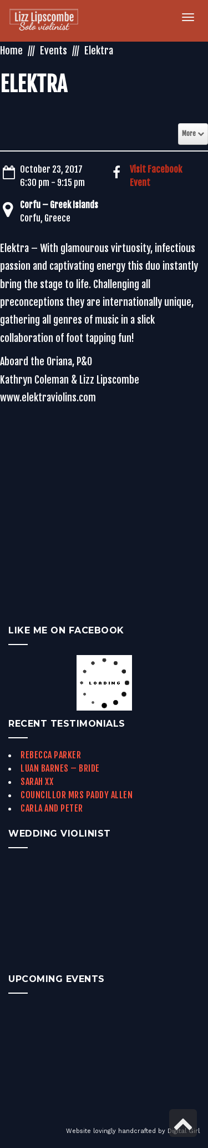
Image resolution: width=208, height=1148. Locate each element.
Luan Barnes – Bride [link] (60, 768)
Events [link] (53, 50)
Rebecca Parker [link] (51, 755)
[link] (50, 20)
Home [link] (11, 50)
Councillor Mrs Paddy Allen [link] (77, 794)
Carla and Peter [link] (52, 808)
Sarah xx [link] (37, 781)
